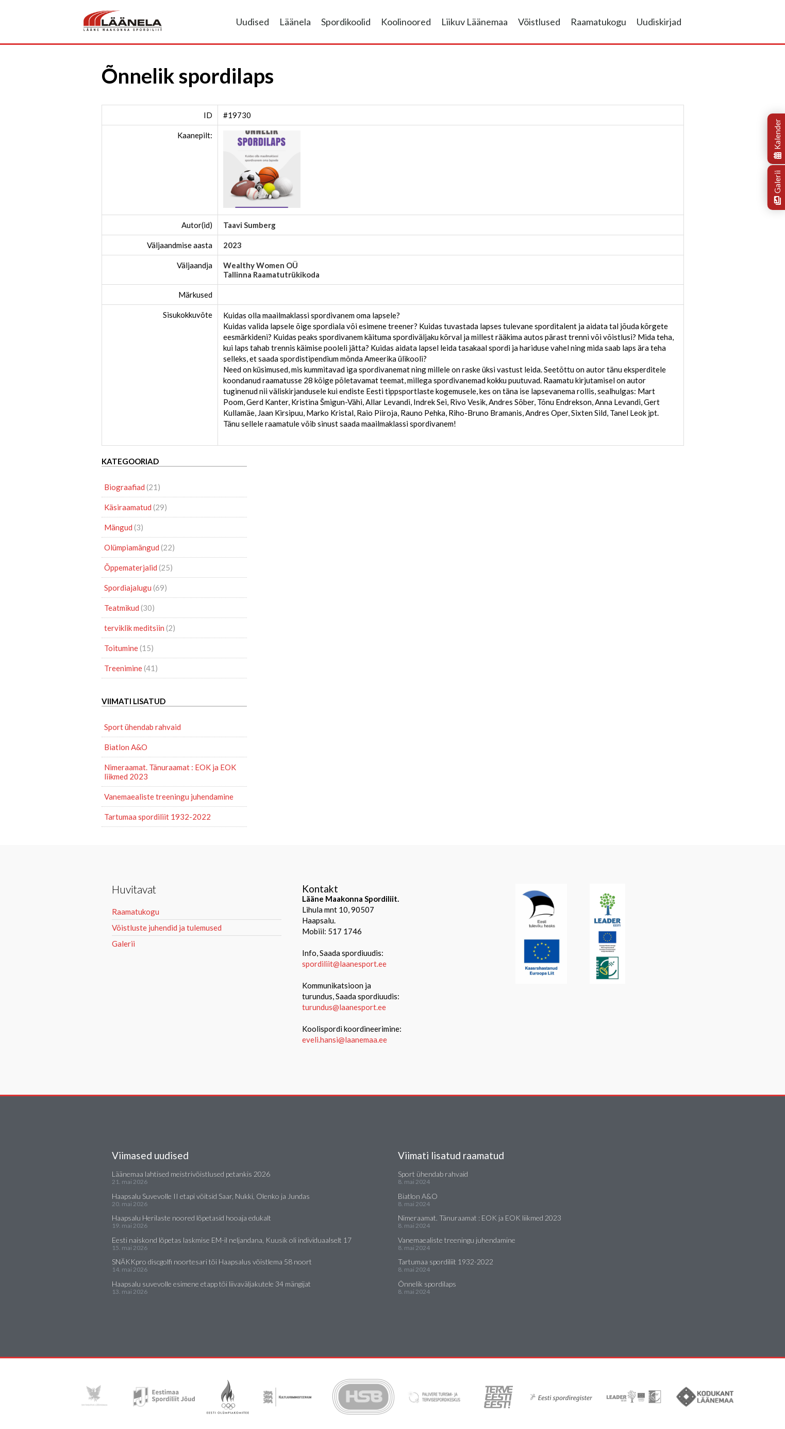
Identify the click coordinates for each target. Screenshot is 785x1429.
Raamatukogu (598, 21)
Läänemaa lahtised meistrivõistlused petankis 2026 (191, 1174)
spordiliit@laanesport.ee (344, 963)
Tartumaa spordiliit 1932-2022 (157, 816)
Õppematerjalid (130, 567)
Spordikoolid (346, 21)
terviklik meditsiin (134, 627)
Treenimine (123, 668)
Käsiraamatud (128, 507)
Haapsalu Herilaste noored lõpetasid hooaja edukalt (191, 1217)
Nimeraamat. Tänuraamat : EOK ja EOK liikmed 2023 (170, 771)
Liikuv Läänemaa (474, 21)
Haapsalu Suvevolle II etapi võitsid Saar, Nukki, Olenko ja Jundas (211, 1196)
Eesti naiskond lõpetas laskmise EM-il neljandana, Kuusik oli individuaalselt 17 (232, 1240)
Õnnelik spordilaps (427, 1283)
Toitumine (121, 648)
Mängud (118, 527)
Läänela (295, 21)
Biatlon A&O (125, 747)
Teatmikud (121, 607)
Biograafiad (124, 487)
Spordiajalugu (128, 587)
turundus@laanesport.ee (345, 1007)
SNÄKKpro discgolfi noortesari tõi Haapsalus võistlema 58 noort (212, 1261)
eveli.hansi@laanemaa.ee (344, 1039)
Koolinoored (406, 21)
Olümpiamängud (131, 547)
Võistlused (539, 21)
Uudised (252, 21)
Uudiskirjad (659, 21)
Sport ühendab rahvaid (142, 727)
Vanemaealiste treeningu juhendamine (168, 796)
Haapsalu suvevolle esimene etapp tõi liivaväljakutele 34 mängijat (211, 1283)
